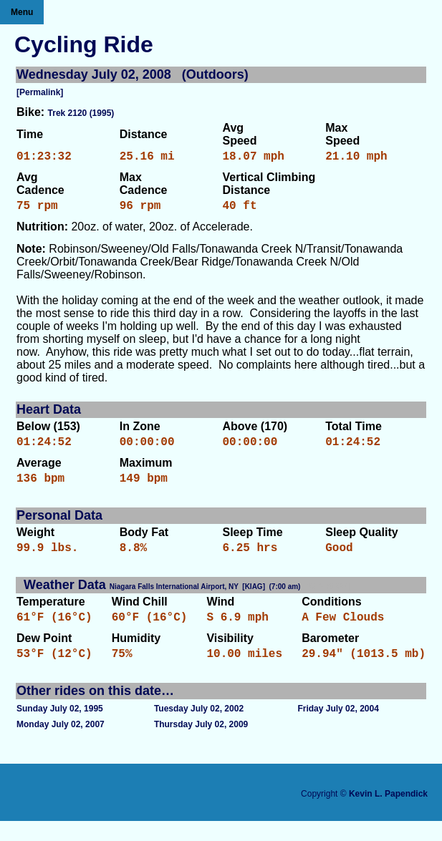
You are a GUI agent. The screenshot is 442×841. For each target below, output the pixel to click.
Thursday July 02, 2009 (201, 744)
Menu (22, 12)
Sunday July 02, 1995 (59, 729)
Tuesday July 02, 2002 (199, 729)
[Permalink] (39, 92)
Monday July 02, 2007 (60, 744)
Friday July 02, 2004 (337, 729)
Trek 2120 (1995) (81, 113)
